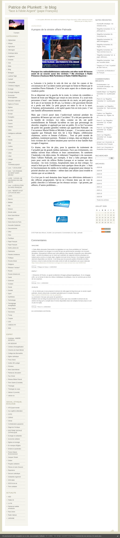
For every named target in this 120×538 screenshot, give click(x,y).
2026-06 (99, 167)
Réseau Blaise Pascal (15, 379)
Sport (9, 293)
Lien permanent (56, 232)
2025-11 (99, 190)
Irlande (10, 140)
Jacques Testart (13, 457)
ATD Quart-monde (13, 408)
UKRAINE (11, 518)
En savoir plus (96, 536)
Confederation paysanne (15, 424)
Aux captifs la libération (15, 411)
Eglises (10, 107)
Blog (9, 69)
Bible (9, 66)
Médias (10, 202)
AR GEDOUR (12, 343)
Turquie (10, 318)
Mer (9, 206)
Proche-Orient (12, 261)
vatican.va (11, 395)
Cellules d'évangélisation (16, 347)
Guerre (10, 123)
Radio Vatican (12, 515)
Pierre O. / (100, 120)
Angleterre (11, 56)
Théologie (11, 386)
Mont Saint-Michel (13, 215)
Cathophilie (11, 82)
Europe (10, 114)
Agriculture (11, 46)
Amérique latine (13, 53)
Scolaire (10, 284)
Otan (9, 235)
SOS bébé (11, 480)
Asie (9, 63)
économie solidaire (14, 439)
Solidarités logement (14, 477)
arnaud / (99, 142)
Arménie (10, 60)
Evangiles (11, 117)
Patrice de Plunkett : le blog (32, 7)
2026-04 (99, 174)
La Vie (10, 503)
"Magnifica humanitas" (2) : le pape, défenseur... (104, 122)
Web (9, 328)
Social (10, 287)
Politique (10, 258)
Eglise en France (13, 104)
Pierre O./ (100, 99)
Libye (9, 156)
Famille (10, 120)
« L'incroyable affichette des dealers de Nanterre (51, 20)
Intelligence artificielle (14, 133)
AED (9, 497)
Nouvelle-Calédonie (14, 225)
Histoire (10, 127)
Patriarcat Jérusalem (14, 373)
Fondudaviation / (102, 84)
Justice (10, 146)
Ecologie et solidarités (15, 436)
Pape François (12, 241)
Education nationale (14, 101)
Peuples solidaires (13, 464)
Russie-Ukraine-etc (14, 274)
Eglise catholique (13, 356)
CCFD (10, 414)
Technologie (12, 300)
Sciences (11, 280)
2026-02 (99, 180)
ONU (9, 232)
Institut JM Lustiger (14, 363)
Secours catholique (14, 473)
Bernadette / (100, 106)
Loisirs (10, 196)
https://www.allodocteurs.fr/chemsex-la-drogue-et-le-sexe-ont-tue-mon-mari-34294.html (59, 263)
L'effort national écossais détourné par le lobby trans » (83, 20)
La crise (10, 149)
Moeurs (10, 209)
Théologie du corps (14, 389)
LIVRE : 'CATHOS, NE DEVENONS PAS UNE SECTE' (15, 180)
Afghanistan (11, 40)
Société (10, 290)
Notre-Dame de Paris (14, 222)
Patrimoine (11, 251)
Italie (9, 143)
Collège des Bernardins (15, 353)
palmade (79, 232)
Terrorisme (11, 312)
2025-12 (99, 187)
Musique (10, 219)
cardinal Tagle (12, 76)
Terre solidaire (12, 486)
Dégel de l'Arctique (14, 427)
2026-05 (99, 171)
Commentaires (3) (67, 232)
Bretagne (11, 73)
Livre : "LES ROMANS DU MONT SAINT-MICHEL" (15, 173)
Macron (10, 199)
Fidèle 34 (11, 500)
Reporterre (11, 470)
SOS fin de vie (12, 483)
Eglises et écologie (14, 442)
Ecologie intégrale (13, 92)
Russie (10, 271)
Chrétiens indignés (14, 86)
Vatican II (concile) (14, 392)
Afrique (10, 43)
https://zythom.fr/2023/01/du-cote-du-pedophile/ (46, 295)
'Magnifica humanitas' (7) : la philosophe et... (106, 94)
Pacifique (11, 238)
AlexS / (99, 135)
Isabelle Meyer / (102, 92)
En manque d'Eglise (14, 445)
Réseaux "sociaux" (14, 267)
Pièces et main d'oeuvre (15, 467)
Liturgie (10, 159)
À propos (16, 33)
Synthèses (11, 297)
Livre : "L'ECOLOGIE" (15, 168)
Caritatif (10, 79)
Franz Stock (12, 360)
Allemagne (11, 50)
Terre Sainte (12, 308)
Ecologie (10, 89)
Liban (9, 153)
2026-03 (99, 177)
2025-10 (99, 193)
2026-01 (99, 184)
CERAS (10, 417)
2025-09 (99, 197)
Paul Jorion (11, 512)
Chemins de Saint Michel (16, 350)
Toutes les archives (103, 200)
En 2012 (10, 110)
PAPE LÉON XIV (13, 248)
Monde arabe (12, 212)
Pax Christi (11, 376)
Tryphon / (100, 113)
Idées (9, 130)
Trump (10, 315)
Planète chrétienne (14, 254)
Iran (9, 136)
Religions (11, 264)
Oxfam (10, 460)
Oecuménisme (12, 228)
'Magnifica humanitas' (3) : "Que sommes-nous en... (106, 108)
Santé (10, 277)
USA (9, 322)
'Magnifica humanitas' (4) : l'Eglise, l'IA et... (105, 115)
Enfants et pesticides (14, 449)
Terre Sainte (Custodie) (15, 382)
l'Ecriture (10, 366)
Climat (10, 421)
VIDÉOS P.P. (12, 325)
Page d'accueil (71, 20)
